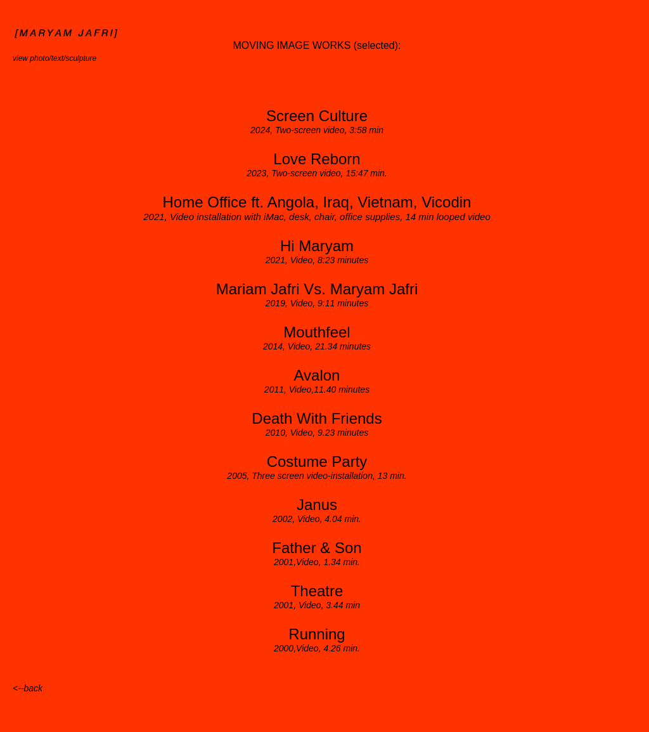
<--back (27, 688)
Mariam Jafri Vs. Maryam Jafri (317, 288)
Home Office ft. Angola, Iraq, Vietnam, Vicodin (317, 202)
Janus (317, 504)
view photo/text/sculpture (54, 58)
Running (316, 634)
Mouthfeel (316, 332)
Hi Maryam (317, 245)
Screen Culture (317, 115)
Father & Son (316, 547)
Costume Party (317, 461)
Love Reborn (316, 158)
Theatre (317, 590)
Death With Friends (317, 418)
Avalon (317, 375)
